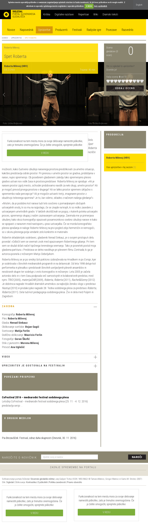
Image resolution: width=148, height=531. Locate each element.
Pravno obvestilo (74, 482)
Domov (5, 38)
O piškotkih (43, 482)
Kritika (46, 14)
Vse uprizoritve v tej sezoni (119, 167)
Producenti (61, 30)
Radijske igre (94, 30)
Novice (11, 30)
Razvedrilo (127, 30)
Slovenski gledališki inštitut (42, 479)
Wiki (95, 14)
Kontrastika (31, 482)
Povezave (111, 30)
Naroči (137, 457)
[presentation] (124, 457)
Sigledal (10, 482)
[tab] (50, 307)
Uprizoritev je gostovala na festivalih (50, 366)
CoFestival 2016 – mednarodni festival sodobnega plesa (35, 397)
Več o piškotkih (100, 6)
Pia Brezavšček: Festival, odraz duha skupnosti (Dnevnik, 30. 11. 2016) (39, 438)
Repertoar (83, 14)
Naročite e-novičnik (19, 457)
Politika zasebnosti (57, 482)
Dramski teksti (110, 14)
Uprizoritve (44, 30)
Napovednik (26, 30)
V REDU (89, 6)
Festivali (77, 30)
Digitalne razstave (64, 14)
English (139, 4)
